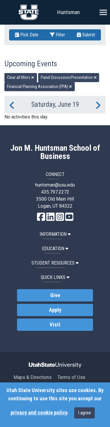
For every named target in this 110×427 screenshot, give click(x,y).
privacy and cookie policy (39, 412)
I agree (84, 413)
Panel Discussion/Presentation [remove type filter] (69, 77)
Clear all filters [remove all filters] (20, 77)
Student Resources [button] (55, 262)
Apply (55, 310)
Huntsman (68, 12)
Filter (57, 35)
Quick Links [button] (55, 277)
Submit (86, 35)
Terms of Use (71, 377)
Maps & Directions (32, 377)
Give (55, 295)
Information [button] (55, 234)
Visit (55, 324)
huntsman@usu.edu (55, 185)
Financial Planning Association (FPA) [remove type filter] (39, 86)
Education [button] (55, 248)
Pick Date (26, 35)
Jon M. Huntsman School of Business (55, 152)
